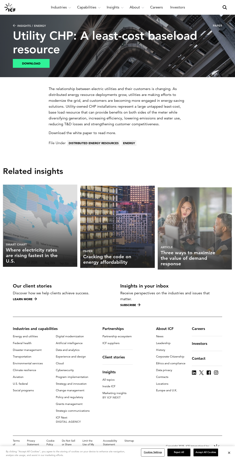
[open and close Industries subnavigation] (61, 7)
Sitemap (129, 440)
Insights (111, 372)
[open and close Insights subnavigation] (115, 7)
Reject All (179, 453)
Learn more (25, 299)
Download (31, 63)
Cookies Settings (153, 453)
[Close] (229, 454)
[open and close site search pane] (225, 7)
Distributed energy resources (94, 152)
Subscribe (130, 305)
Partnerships (115, 329)
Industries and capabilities (37, 329)
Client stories (115, 357)
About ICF (167, 329)
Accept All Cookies (206, 453)
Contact (201, 358)
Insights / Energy (29, 25)
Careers (200, 329)
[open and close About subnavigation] (137, 7)
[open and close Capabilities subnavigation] (89, 7)
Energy (129, 152)
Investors (202, 343)
